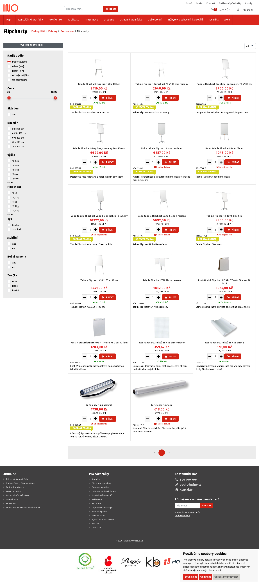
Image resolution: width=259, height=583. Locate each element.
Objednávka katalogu (102, 507)
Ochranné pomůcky (131, 19)
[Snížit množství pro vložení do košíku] (84, 98)
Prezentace (91, 19)
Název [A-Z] (18, 66)
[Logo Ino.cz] (11, 8)
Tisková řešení (99, 515)
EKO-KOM (96, 527)
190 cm (15, 174)
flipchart (16, 225)
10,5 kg (15, 197)
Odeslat (206, 505)
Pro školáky (55, 19)
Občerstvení (155, 19)
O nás (199, 3)
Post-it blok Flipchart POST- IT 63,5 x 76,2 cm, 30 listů (99, 342)
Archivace (73, 19)
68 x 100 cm (18, 129)
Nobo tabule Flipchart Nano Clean (224, 148)
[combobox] (250, 46)
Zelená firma (12, 499)
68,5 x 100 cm (19, 133)
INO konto (96, 503)
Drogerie (109, 19)
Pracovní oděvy (13, 491)
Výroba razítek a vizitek (103, 519)
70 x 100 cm (18, 142)
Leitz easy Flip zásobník (99, 405)
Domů (188, 3)
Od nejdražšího (20, 80)
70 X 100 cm (18, 146)
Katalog (52, 31)
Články (249, 3)
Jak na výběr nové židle (17, 479)
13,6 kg (15, 210)
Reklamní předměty (230, 3)
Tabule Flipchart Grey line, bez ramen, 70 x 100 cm (224, 84)
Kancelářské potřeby (30, 19)
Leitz (14, 281)
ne (13, 248)
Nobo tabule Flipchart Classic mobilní (161, 148)
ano (14, 114)
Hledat (110, 9)
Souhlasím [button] (191, 576)
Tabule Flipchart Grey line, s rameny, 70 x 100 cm (99, 148)
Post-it (15, 290)
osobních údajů (182, 515)
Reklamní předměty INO (17, 495)
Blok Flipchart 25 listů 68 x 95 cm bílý (224, 342)
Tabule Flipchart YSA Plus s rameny (162, 280)
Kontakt (210, 3)
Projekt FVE (11, 503)
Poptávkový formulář (102, 495)
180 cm (15, 161)
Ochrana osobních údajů (104, 491)
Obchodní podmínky (101, 483)
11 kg (14, 201)
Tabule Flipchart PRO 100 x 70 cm (224, 216)
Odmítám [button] (205, 576)
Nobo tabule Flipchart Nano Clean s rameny (162, 216)
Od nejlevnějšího (20, 75)
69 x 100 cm (18, 137)
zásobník (16, 229)
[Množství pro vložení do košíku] (90, 98)
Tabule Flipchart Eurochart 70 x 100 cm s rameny (161, 84)
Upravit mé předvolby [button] (226, 576)
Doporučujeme (19, 61)
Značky (95, 523)
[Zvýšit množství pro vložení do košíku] (95, 98)
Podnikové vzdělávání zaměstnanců (23, 507)
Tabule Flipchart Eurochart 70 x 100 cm (99, 84)
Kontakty (96, 479)
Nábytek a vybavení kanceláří (185, 19)
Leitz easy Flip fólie (161, 405)
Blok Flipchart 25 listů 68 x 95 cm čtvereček (161, 342)
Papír (9, 19)
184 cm (15, 165)
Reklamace (97, 499)
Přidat (107, 98)
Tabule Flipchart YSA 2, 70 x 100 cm (99, 280)
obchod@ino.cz (190, 484)
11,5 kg (15, 206)
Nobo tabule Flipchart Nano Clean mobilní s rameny (99, 216)
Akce (227, 19)
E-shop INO (38, 31)
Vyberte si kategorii (32, 45)
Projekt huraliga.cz (15, 487)
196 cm (15, 178)
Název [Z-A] (18, 71)
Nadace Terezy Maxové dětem (20, 483)
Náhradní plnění (99, 511)
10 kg (14, 193)
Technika (213, 19)
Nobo (15, 285)
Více (9, 182)
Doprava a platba (100, 487)
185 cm (15, 169)
